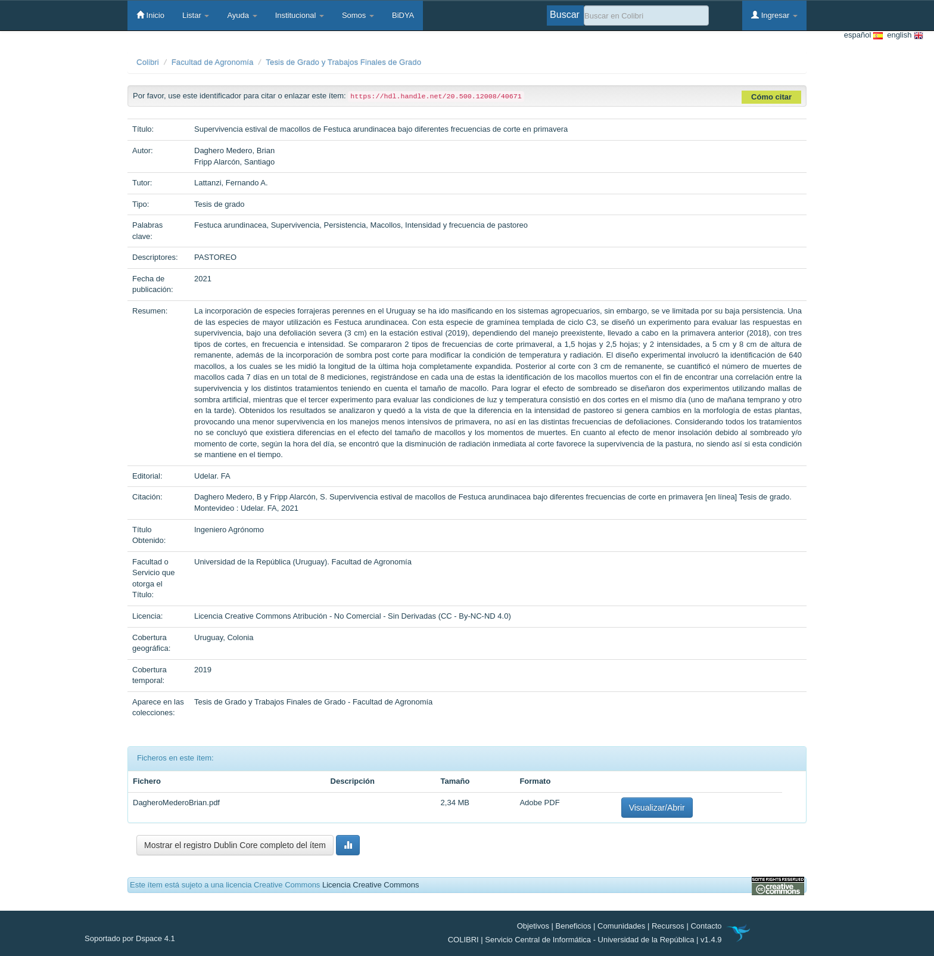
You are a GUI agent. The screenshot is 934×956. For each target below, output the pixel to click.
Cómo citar (771, 96)
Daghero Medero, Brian (234, 150)
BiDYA (403, 15)
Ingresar (774, 15)
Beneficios (573, 925)
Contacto (705, 925)
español (863, 35)
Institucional (299, 15)
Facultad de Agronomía (213, 62)
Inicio (150, 15)
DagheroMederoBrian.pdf (176, 802)
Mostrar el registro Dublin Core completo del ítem (235, 845)
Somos (358, 15)
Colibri (147, 62)
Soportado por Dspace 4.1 (130, 938)
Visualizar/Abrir (657, 807)
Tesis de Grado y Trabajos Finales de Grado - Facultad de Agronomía (313, 701)
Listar (195, 15)
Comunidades (621, 925)
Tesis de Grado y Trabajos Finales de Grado (343, 62)
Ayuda (242, 15)
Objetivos (533, 925)
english (903, 35)
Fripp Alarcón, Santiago (234, 161)
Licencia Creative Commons (370, 884)
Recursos (668, 925)
